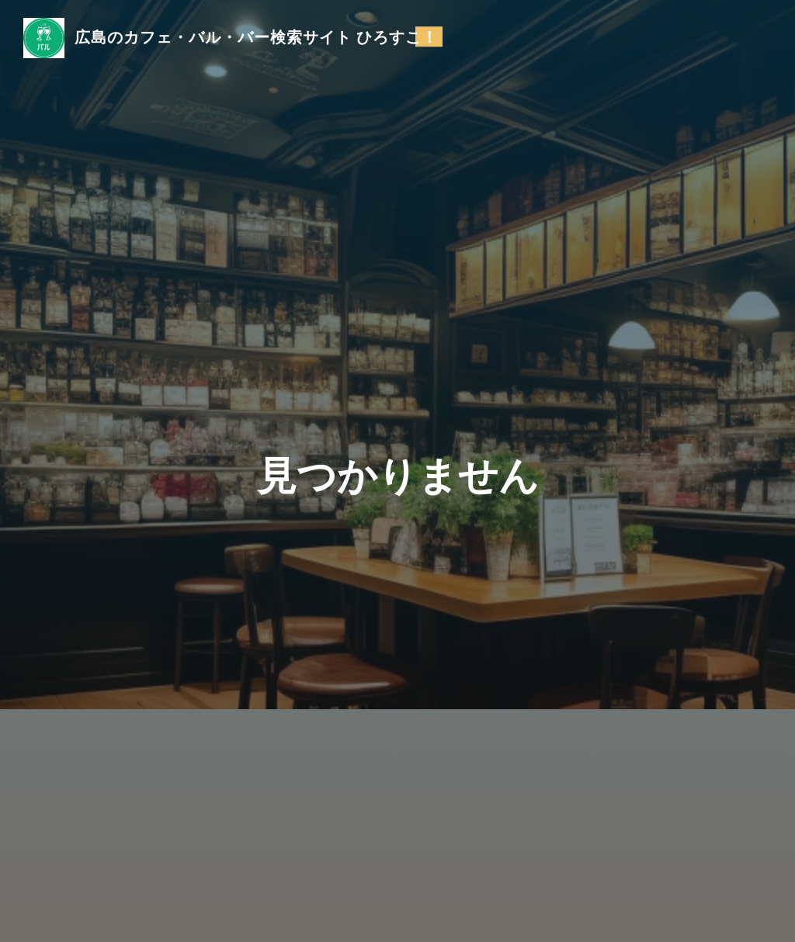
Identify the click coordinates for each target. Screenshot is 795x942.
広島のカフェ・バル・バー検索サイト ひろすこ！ (256, 36)
